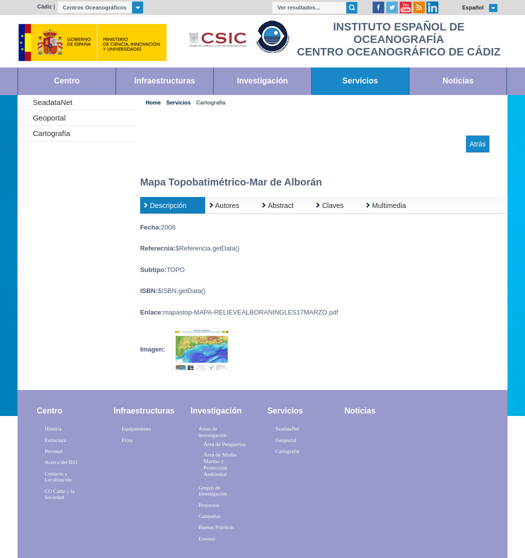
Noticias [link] (457, 80)
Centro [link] (67, 80)
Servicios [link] (360, 80)
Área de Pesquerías (224, 444)
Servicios (178, 103)
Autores (227, 206)
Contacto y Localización (58, 477)
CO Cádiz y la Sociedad (60, 494)
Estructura (55, 440)
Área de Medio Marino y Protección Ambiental (219, 465)
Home (153, 103)
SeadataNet (52, 102)
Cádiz (44, 7)
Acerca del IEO (61, 462)
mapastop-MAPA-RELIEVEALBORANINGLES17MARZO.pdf (250, 312)
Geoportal (49, 118)
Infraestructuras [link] (164, 80)
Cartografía (51, 133)
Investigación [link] (262, 80)
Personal (54, 451)
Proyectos (209, 505)
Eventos (207, 539)
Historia (53, 429)
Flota (127, 440)
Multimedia (389, 206)
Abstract (280, 206)
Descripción (168, 206)
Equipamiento (136, 429)
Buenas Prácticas (216, 527)
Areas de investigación (213, 432)
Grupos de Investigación (213, 491)
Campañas (210, 516)
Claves (333, 206)
